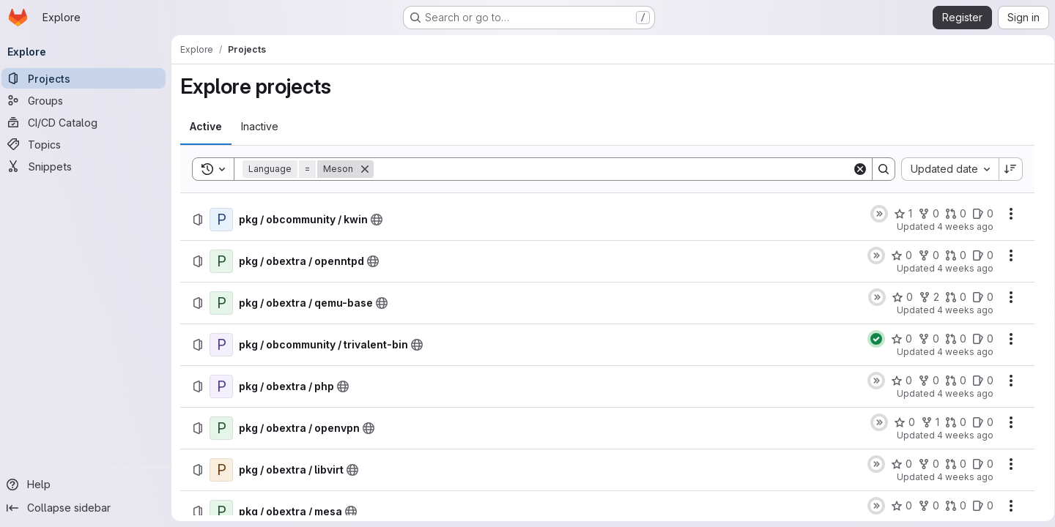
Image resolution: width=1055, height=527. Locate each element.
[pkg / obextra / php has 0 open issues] (977, 380)
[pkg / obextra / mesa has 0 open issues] (977, 506)
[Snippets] (88, 166)
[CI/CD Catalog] (88, 122)
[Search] (612, 169)
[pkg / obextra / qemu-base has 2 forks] (924, 297)
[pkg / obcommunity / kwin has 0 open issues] (977, 214)
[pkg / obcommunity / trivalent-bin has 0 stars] (896, 339)
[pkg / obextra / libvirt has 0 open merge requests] (950, 464)
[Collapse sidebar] (88, 508)
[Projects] (88, 78)
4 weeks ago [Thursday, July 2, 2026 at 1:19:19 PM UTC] (960, 351)
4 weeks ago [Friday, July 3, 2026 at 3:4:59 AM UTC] (960, 268)
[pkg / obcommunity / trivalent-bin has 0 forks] (923, 339)
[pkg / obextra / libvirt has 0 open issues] (977, 464)
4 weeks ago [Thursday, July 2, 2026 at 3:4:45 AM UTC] (960, 435)
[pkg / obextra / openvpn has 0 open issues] (977, 422)
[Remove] (369, 169)
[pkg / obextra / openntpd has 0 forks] (923, 255)
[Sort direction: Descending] (1006, 169)
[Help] (88, 484)
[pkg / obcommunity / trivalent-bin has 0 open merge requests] (950, 339)
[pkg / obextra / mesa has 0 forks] (923, 506)
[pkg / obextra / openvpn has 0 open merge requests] (950, 422)
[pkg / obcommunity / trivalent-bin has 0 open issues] (977, 339)
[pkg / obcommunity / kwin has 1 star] (898, 214)
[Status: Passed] (871, 339)
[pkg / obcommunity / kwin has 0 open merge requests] (950, 214)
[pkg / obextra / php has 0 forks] (923, 380)
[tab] (210, 126)
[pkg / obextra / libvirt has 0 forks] (923, 464)
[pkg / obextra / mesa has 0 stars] (896, 506)
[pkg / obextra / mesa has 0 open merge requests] (950, 506)
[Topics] (88, 144)
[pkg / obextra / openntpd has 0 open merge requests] (950, 255)
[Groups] (88, 100)
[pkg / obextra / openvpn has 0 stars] (899, 422)
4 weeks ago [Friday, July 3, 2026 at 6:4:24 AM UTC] (960, 226)
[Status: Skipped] (874, 214)
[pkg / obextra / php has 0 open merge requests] (950, 380)
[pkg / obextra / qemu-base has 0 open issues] (977, 297)
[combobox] (944, 169)
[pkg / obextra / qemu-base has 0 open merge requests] (950, 297)
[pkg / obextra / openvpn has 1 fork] (925, 422)
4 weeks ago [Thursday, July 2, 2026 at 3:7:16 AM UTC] (960, 393)
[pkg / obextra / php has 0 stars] (896, 380)
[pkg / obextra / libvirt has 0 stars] (896, 464)
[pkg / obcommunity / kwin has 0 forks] (923, 214)
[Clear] (855, 169)
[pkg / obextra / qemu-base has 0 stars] (897, 297)
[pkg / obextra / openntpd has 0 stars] (896, 255)
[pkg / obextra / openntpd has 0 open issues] (977, 255)
